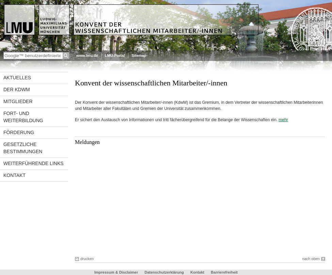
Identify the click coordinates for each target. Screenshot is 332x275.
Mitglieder (18, 101)
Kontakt (14, 175)
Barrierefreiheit (224, 272)
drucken (87, 259)
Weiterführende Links (33, 163)
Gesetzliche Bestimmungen (22, 148)
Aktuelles (17, 77)
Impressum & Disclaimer (116, 272)
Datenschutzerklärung (164, 272)
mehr (283, 119)
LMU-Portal (115, 55)
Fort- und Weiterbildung (23, 117)
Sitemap (138, 55)
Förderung (18, 132)
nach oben (311, 259)
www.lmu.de (87, 55)
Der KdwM (16, 89)
